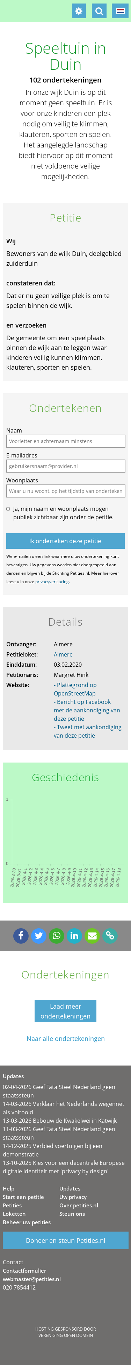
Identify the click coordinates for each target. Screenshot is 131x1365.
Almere (63, 654)
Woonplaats (22, 480)
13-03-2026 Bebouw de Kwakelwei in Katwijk (60, 1121)
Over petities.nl (78, 1205)
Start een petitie (23, 1196)
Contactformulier (24, 1270)
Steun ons (72, 1213)
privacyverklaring (52, 582)
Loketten (14, 1213)
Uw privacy (73, 1196)
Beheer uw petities (27, 1222)
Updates (69, 1188)
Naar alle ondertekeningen (66, 1038)
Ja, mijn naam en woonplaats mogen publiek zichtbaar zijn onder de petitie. (63, 513)
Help (8, 1188)
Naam (14, 430)
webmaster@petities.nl (32, 1278)
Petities (12, 1205)
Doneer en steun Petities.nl (65, 1240)
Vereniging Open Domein (65, 1335)
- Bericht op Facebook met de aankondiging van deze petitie (87, 710)
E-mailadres (21, 455)
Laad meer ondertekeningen (65, 1011)
